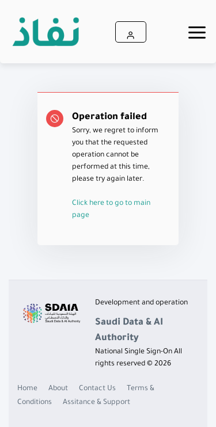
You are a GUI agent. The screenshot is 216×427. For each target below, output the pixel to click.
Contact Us (97, 389)
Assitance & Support (96, 403)
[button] (130, 32)
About (58, 389)
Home (27, 389)
